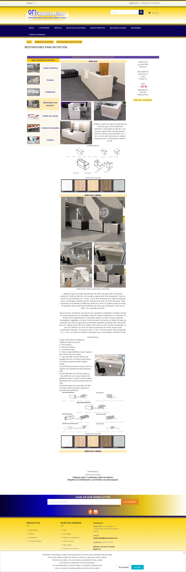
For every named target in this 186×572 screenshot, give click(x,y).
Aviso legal (66, 534)
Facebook (90, 512)
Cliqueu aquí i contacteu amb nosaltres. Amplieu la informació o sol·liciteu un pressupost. (93, 478)
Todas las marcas (37, 34)
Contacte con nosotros (150, 3)
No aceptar (124, 567)
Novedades (32, 537)
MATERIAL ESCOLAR (118, 28)
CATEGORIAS (44, 28)
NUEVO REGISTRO (97, 28)
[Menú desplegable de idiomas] (31, 3)
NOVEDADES (136, 28)
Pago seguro (67, 545)
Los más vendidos (35, 541)
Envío (64, 530)
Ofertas (31, 534)
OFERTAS (57, 28)
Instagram (95, 512)
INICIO (31, 28)
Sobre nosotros (68, 541)
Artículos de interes (76, 28)
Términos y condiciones (71, 537)
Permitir (137, 567)
